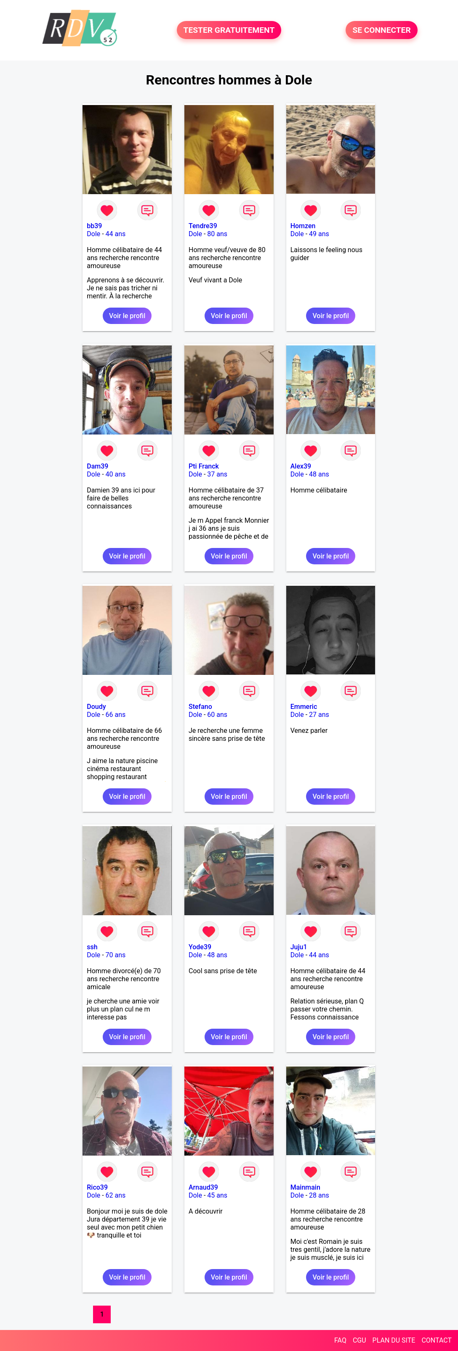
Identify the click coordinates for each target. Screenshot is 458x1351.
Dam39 (97, 466)
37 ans (217, 474)
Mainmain (305, 1187)
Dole (93, 234)
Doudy (96, 707)
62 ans (116, 1195)
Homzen (303, 226)
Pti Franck (204, 466)
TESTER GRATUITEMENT (229, 30)
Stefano (200, 707)
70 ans (116, 955)
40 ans (116, 474)
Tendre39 (203, 226)
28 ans (319, 1195)
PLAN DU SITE (394, 1340)
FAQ (340, 1340)
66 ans (116, 715)
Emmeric (303, 707)
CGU (359, 1340)
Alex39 (301, 466)
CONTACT (436, 1340)
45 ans (217, 1195)
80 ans (217, 234)
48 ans (319, 474)
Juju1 (298, 947)
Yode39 (200, 947)
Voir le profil (127, 316)
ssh (92, 947)
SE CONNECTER (381, 30)
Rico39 (97, 1187)
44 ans (116, 234)
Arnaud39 (203, 1187)
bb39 (94, 226)
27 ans (319, 715)
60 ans (217, 715)
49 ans (319, 234)
